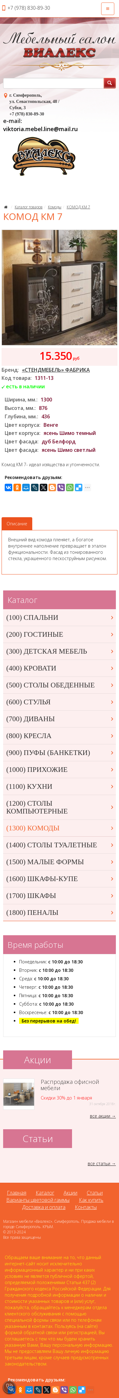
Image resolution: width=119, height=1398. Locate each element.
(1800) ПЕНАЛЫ (60, 912)
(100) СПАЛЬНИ (60, 617)
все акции (100, 1116)
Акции (70, 1192)
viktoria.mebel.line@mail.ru (40, 129)
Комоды (54, 207)
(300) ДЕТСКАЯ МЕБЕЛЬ (60, 651)
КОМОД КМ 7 (78, 207)
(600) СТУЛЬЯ (60, 702)
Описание (17, 524)
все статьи (99, 1163)
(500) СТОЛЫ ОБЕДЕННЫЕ (60, 685)
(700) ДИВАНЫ (60, 719)
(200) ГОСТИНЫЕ (60, 634)
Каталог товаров (29, 207)
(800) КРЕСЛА (60, 735)
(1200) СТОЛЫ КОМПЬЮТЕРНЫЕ (60, 807)
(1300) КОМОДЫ (60, 828)
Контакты (86, 1207)
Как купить (91, 1199)
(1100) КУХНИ (60, 786)
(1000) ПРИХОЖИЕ (60, 769)
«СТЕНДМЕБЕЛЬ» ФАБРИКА (56, 369)
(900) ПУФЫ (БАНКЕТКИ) (60, 752)
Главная (16, 1192)
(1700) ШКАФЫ (60, 895)
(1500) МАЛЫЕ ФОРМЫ (60, 862)
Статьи (95, 1192)
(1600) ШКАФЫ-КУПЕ (60, 878)
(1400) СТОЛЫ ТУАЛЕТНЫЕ (60, 845)
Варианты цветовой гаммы (38, 1199)
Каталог (45, 1192)
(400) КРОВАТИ (60, 668)
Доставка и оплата (43, 1207)
